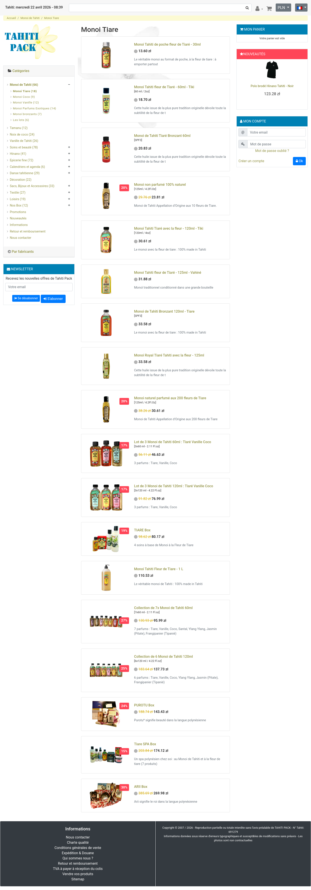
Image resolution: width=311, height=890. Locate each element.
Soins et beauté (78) (24, 147)
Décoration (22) (20, 180)
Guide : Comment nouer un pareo (272, 86)
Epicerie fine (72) (21, 160)
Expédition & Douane (78, 853)
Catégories (20, 71)
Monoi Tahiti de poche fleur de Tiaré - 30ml (167, 44)
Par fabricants (23, 252)
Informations (19, 225)
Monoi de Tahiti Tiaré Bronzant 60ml (162, 136)
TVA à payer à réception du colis (78, 869)
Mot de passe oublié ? (272, 151)
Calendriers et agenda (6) (27, 167)
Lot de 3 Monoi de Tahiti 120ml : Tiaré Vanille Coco (173, 486)
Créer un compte (251, 161)
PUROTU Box (144, 705)
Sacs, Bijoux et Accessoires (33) (32, 186)
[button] (243, 83)
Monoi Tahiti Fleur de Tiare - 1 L (158, 569)
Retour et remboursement (28, 231)
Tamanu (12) (19, 128)
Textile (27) (17, 193)
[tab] (38, 71)
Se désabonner (26, 298)
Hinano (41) (18, 154)
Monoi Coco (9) (24, 96)
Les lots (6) (21, 120)
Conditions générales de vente (77, 848)
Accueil (11, 18)
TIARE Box (142, 530)
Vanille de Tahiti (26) (24, 141)
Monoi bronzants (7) (27, 114)
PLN (282, 7)
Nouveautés (18, 218)
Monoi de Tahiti (29, 18)
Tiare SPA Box (145, 744)
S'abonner (53, 299)
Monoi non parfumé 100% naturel (160, 184)
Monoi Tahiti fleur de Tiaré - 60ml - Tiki (164, 87)
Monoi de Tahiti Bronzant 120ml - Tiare (164, 311)
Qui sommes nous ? (78, 858)
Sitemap (77, 879)
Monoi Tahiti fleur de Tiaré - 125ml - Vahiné (167, 272)
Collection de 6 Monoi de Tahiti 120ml (163, 656)
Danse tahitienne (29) (25, 173)
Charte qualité (78, 842)
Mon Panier (254, 29)
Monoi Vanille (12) (26, 102)
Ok (299, 161)
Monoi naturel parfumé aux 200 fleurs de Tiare (170, 398)
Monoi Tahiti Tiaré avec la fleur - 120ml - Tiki (168, 228)
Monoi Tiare (51, 18)
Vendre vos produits (77, 874)
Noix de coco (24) (22, 134)
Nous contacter (20, 238)
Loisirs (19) (17, 199)
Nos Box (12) (19, 205)
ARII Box (140, 787)
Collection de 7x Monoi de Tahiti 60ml (163, 608)
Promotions (18, 212)
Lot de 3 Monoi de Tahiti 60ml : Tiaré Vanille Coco (172, 442)
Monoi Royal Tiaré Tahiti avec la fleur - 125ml (169, 355)
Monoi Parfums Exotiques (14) (34, 108)
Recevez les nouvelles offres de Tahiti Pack (39, 278)
